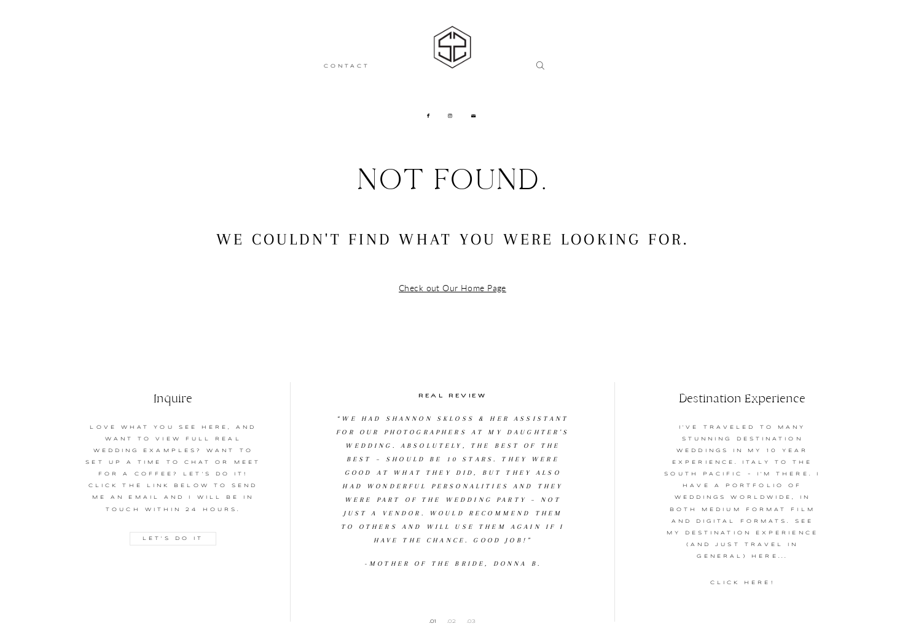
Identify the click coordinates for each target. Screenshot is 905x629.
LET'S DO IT (173, 538)
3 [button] (474, 621)
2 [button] (454, 621)
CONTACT (347, 66)
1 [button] (435, 621)
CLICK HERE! (742, 582)
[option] (453, 476)
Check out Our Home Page (452, 288)
